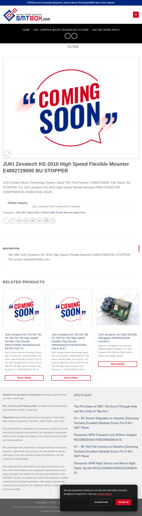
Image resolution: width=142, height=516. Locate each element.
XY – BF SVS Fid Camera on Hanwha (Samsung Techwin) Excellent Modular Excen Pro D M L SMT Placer (106, 451)
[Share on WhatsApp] (6, 221)
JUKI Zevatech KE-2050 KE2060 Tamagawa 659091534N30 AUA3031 (117, 338)
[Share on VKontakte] (39, 221)
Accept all (124, 502)
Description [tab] (11, 248)
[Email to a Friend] (26, 221)
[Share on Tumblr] (53, 221)
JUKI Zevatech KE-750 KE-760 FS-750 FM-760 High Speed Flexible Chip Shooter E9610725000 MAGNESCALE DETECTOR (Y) (23, 341)
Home (26, 29)
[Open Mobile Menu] (136, 15)
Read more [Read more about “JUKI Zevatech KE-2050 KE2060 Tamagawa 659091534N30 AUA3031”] (118, 364)
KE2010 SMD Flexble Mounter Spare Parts (63, 212)
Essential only (101, 502)
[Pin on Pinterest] (33, 221)
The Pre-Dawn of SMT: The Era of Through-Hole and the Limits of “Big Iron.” (105, 409)
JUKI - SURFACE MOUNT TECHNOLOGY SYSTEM (60, 29)
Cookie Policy (104, 494)
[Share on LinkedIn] (46, 221)
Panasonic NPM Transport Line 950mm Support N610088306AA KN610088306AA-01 (105, 437)
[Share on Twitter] (19, 221)
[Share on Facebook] (13, 221)
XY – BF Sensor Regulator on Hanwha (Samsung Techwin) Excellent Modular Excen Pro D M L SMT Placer (106, 423)
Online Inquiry (18, 202)
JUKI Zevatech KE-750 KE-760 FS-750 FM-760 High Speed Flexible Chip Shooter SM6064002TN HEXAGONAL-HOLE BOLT (69, 341)
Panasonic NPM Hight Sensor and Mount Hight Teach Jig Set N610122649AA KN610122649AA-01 (106, 468)
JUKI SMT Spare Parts (105, 29)
